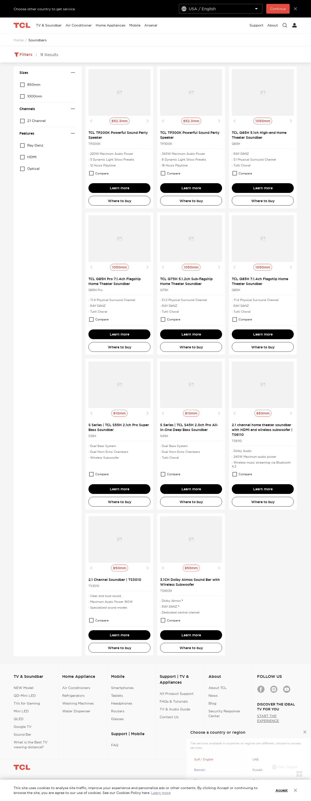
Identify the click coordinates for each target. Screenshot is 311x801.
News (213, 695)
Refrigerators (73, 695)
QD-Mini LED (25, 695)
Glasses (117, 719)
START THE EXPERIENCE (268, 718)
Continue (278, 9)
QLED (19, 719)
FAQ (114, 745)
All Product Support (177, 693)
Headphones (121, 703)
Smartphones (122, 688)
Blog (212, 703)
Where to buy (119, 201)
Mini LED (21, 711)
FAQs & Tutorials (174, 701)
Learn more (119, 188)
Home (19, 40)
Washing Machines (78, 703)
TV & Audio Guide (175, 709)
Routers (117, 711)
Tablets (117, 695)
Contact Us (169, 717)
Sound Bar (22, 734)
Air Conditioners (76, 688)
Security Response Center (224, 713)
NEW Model (24, 688)
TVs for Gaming (27, 703)
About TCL (217, 688)
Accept (282, 790)
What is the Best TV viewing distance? (31, 744)
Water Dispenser (76, 711)
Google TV (23, 726)
